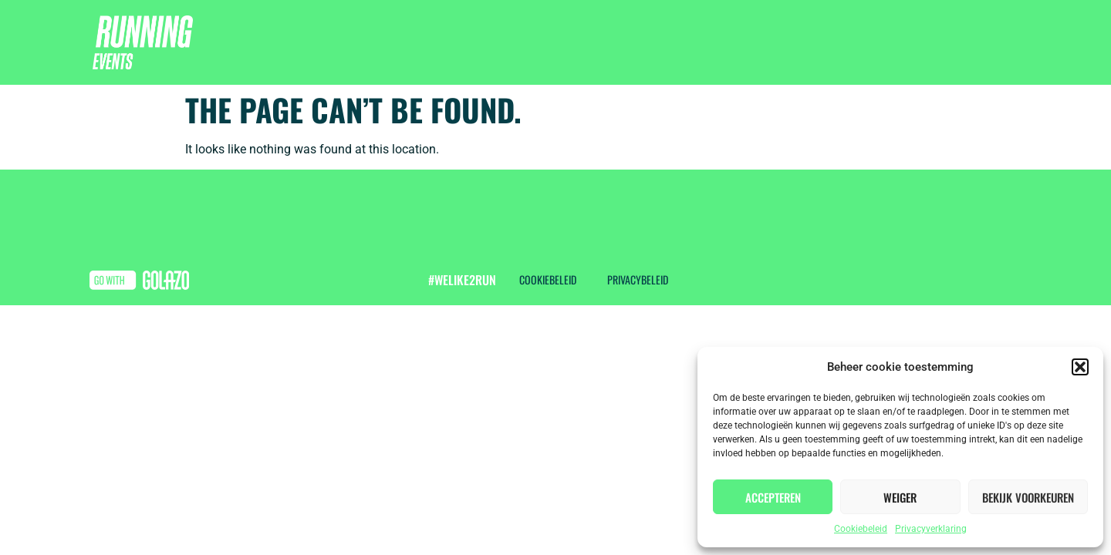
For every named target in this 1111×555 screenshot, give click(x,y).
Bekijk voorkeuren (1028, 497)
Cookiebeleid (860, 528)
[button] (1080, 367)
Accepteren (773, 497)
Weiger (900, 497)
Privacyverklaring (931, 528)
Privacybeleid (637, 279)
